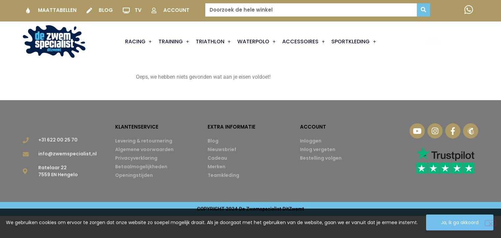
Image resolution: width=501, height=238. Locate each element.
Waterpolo (256, 42)
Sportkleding (353, 42)
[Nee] (490, 224)
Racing (138, 42)
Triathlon (213, 42)
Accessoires (303, 42)
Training (173, 42)
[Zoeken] (423, 10)
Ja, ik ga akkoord (461, 224)
